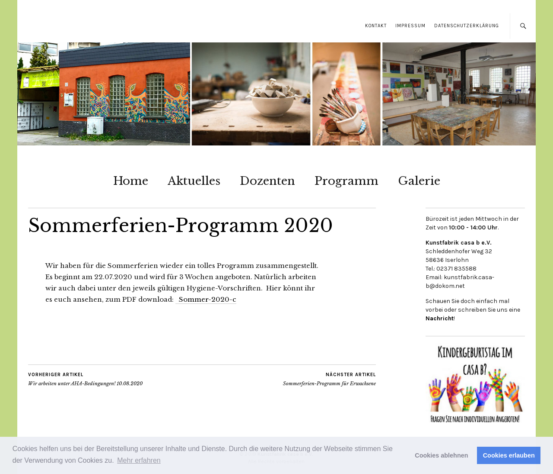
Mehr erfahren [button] (139, 460)
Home (130, 181)
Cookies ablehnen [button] (441, 455)
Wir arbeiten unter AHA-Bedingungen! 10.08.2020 (85, 379)
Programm (346, 181)
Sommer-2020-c (205, 299)
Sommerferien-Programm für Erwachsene (329, 379)
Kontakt (376, 26)
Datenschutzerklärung (466, 26)
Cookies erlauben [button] (509, 455)
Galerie (419, 181)
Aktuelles (194, 181)
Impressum (410, 26)
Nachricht (440, 318)
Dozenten (267, 181)
